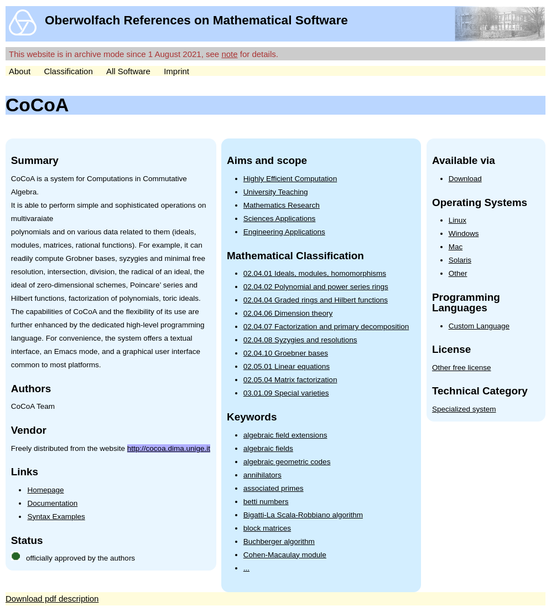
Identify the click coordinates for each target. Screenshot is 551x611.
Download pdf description (52, 598)
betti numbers (266, 501)
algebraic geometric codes (287, 462)
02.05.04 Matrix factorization (290, 380)
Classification (68, 71)
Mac (456, 247)
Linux (457, 220)
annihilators (262, 475)
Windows (464, 233)
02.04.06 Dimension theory (287, 313)
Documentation (52, 503)
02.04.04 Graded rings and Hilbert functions (315, 300)
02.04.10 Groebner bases (285, 353)
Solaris (460, 260)
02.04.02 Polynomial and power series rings (315, 287)
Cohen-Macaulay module (284, 555)
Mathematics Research (281, 205)
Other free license (461, 367)
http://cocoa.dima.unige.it (168, 448)
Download (465, 178)
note (229, 54)
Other (458, 273)
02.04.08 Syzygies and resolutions (300, 340)
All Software (128, 71)
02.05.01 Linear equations (286, 366)
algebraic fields (268, 448)
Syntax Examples (56, 516)
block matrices (267, 528)
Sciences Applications (279, 218)
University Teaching (275, 192)
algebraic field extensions (285, 435)
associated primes (273, 488)
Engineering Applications (284, 232)
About (19, 71)
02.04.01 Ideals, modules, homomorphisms (314, 273)
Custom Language (479, 326)
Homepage (45, 490)
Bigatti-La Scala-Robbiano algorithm (303, 515)
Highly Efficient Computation (290, 178)
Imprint (176, 71)
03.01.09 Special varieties (286, 393)
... (246, 568)
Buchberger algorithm (279, 541)
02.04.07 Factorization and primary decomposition (326, 326)
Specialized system (464, 409)
